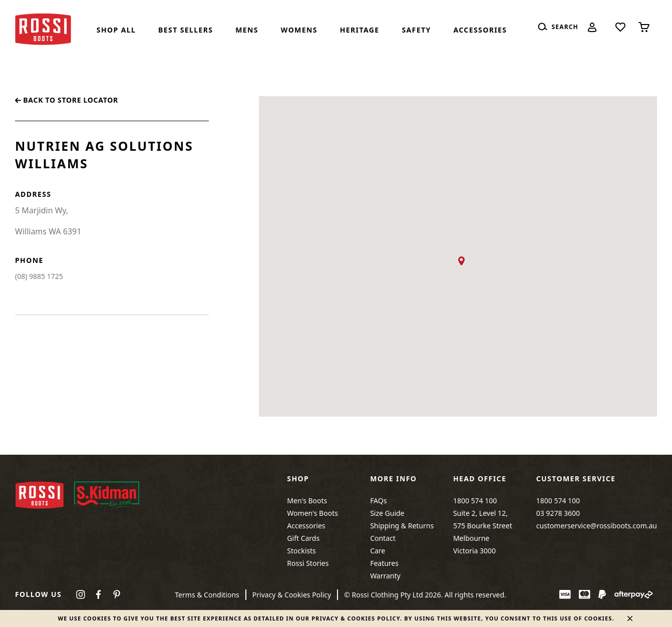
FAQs (378, 500)
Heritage (360, 30)
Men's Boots (307, 500)
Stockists (301, 550)
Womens (299, 30)
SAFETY (416, 30)
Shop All (116, 30)
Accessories (480, 30)
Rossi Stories (307, 563)
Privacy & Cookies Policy (291, 594)
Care (377, 550)
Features (384, 563)
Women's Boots (312, 513)
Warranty (385, 575)
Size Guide (387, 513)
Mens (246, 30)
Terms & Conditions (207, 594)
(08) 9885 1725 (39, 276)
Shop (298, 478)
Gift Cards (303, 538)
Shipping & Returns (402, 525)
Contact (383, 538)
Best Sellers (185, 30)
